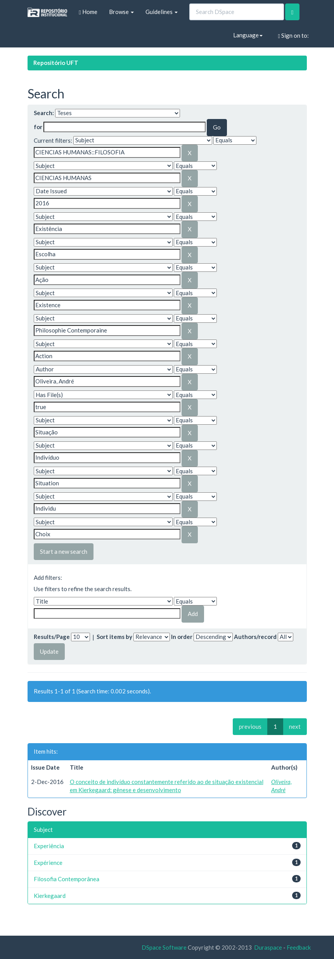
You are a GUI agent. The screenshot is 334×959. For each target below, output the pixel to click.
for (38, 126)
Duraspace (268, 947)
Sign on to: (293, 35)
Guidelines (161, 11)
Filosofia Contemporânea (66, 878)
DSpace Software (164, 947)
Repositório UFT (55, 62)
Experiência (49, 845)
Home (88, 12)
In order (181, 636)
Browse (121, 11)
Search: (44, 112)
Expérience (48, 862)
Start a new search (63, 551)
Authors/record (255, 636)
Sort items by (114, 636)
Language (248, 35)
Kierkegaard (50, 895)
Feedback (299, 947)
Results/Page (52, 636)
